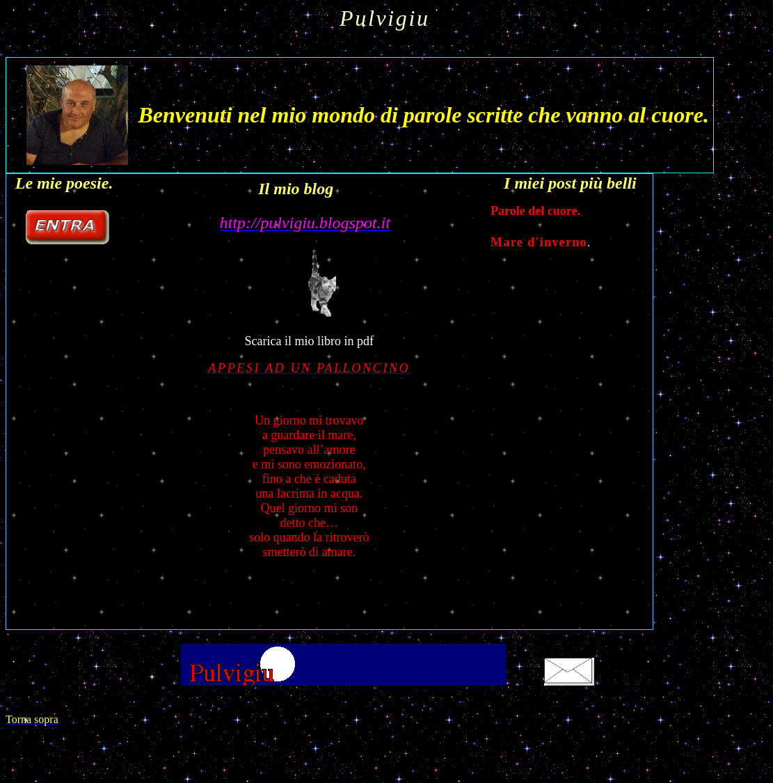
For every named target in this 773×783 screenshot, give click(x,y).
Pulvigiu (385, 18)
